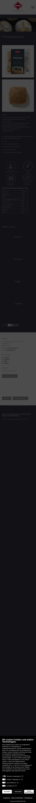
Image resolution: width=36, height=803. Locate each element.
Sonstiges (9, 786)
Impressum (6, 798)
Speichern (18, 791)
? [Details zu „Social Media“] (17, 782)
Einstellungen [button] (29, 798)
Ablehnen (7, 791)
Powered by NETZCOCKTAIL (18, 801)
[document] (18, 756)
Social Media (10, 782)
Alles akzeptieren (29, 791)
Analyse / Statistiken (12, 779)
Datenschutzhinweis (17, 798)
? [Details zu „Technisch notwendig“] (22, 776)
